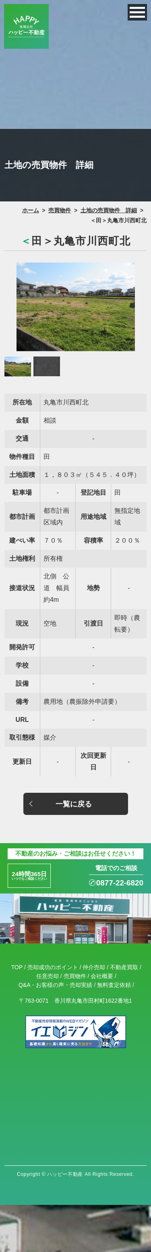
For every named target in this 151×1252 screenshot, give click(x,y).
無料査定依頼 (114, 991)
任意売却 (47, 982)
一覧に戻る (74, 804)
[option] (75, 306)
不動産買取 (124, 973)
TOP (17, 973)
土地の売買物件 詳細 (109, 210)
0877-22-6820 (108, 886)
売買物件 (59, 210)
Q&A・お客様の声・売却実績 (56, 991)
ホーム (30, 210)
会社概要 (102, 982)
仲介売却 (94, 973)
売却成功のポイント (52, 973)
